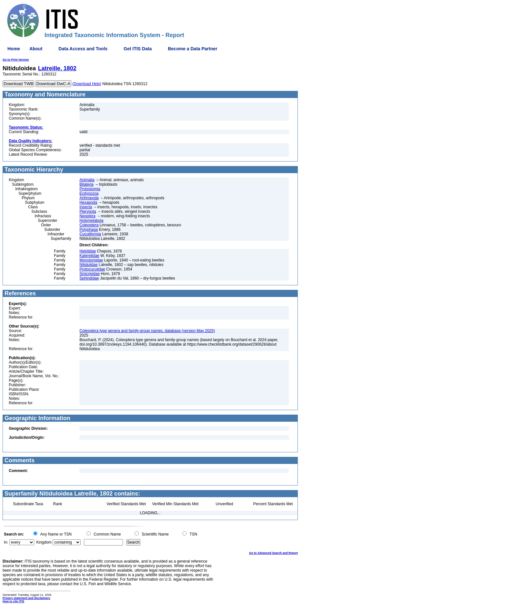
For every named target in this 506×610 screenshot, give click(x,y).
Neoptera (87, 216)
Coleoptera (88, 225)
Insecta (85, 207)
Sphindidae (89, 278)
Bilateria (86, 184)
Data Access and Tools (82, 48)
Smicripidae (89, 273)
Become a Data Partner (192, 48)
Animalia (86, 180)
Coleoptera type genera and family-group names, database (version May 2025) (147, 331)
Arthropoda (88, 198)
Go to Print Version (16, 59)
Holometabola (91, 220)
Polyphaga (88, 229)
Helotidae (87, 251)
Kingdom (43, 542)
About (35, 48)
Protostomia (89, 189)
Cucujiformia (90, 234)
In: (6, 542)
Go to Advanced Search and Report (273, 553)
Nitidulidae (88, 264)
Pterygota (87, 211)
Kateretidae (89, 255)
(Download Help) (86, 84)
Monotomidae (91, 260)
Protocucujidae (92, 269)
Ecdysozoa (88, 193)
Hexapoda (88, 202)
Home (13, 48)
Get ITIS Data (138, 48)
